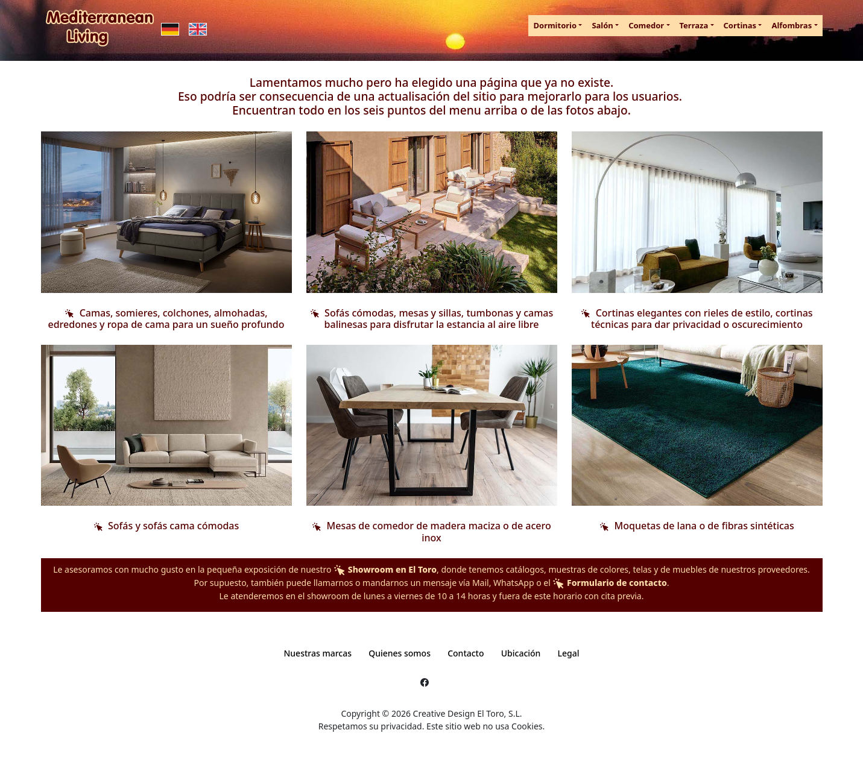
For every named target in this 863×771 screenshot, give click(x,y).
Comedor (646, 25)
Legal (569, 653)
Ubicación (521, 653)
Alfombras (791, 25)
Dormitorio (555, 25)
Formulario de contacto (609, 582)
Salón (602, 25)
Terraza (694, 25)
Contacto (465, 653)
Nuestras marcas (317, 653)
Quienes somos (399, 653)
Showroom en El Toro (385, 569)
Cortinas (740, 25)
